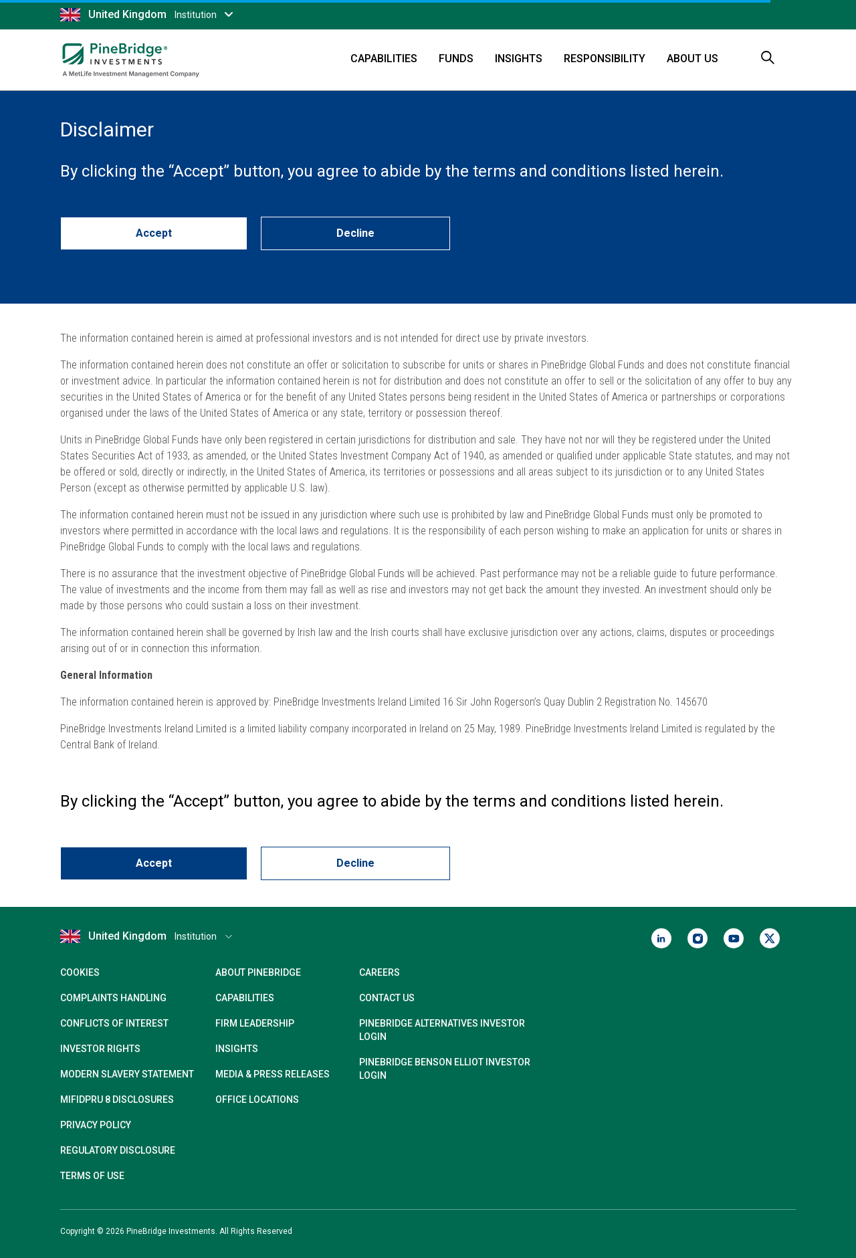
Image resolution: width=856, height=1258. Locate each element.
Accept (154, 233)
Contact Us (387, 997)
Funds (456, 58)
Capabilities (383, 58)
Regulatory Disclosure (117, 1150)
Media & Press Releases (272, 1074)
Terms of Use (92, 1175)
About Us (692, 58)
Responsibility (604, 58)
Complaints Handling (113, 997)
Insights (518, 58)
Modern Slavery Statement (127, 1074)
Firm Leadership (254, 1023)
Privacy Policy (95, 1125)
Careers (379, 972)
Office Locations (257, 1099)
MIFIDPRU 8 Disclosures (117, 1099)
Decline (355, 233)
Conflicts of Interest (114, 1023)
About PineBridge (258, 972)
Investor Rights (100, 1048)
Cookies (80, 972)
